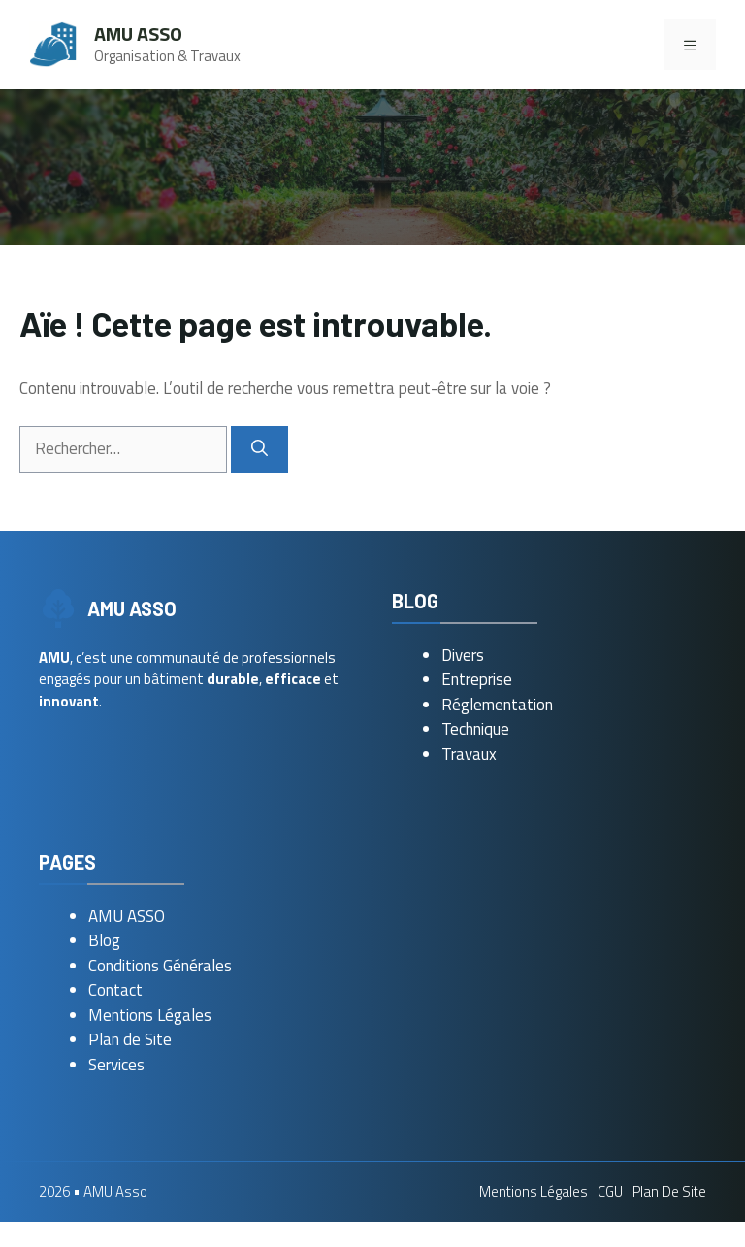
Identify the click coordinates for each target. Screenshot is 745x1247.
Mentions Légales (149, 1015)
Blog (104, 940)
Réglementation (497, 704)
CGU (610, 1191)
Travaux (469, 754)
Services (116, 1064)
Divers (462, 655)
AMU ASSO (126, 916)
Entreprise (476, 679)
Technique (475, 728)
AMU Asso (138, 33)
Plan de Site (130, 1039)
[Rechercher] (259, 449)
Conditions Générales (160, 965)
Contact (115, 989)
